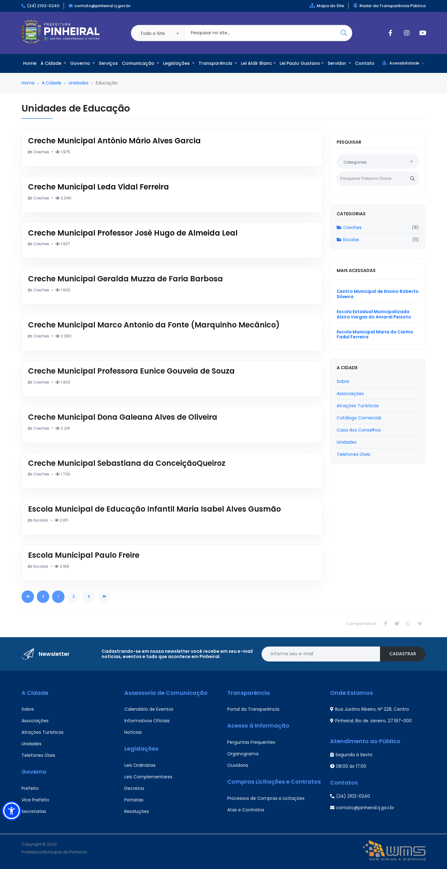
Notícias (133, 732)
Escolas (348, 239)
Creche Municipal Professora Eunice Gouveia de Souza (131, 371)
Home (29, 63)
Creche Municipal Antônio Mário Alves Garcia (114, 141)
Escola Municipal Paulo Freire (83, 555)
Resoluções (136, 811)
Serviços (108, 63)
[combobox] (157, 33)
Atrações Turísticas (43, 732)
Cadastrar (402, 654)
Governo (82, 63)
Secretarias (34, 811)
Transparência (218, 63)
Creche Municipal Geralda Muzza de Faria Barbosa (125, 279)
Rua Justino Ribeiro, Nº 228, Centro (369, 709)
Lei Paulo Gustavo (302, 63)
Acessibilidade (403, 63)
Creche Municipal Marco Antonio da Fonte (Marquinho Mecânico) (154, 325)
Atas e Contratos (245, 810)
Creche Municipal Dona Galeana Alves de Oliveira (122, 417)
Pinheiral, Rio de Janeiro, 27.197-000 (371, 721)
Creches (349, 227)
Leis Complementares (148, 777)
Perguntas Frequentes (251, 742)
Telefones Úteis (38, 755)
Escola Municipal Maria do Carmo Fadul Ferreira (375, 334)
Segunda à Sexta (351, 755)
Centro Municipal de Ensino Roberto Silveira (378, 294)
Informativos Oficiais (147, 721)
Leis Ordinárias (140, 765)
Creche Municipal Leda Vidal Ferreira (98, 187)
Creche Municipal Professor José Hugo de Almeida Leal (133, 233)
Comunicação (140, 63)
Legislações (179, 63)
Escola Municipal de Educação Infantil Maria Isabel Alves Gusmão (154, 509)
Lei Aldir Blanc (258, 63)
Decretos (134, 788)
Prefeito (30, 788)
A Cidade (53, 63)
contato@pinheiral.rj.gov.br (102, 6)
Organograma (242, 754)
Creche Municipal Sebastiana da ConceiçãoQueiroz (126, 463)
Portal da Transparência (253, 709)
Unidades (79, 83)
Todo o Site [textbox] (152, 33)
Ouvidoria (237, 765)
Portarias (133, 800)
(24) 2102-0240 (43, 6)
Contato (364, 63)
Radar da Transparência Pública (389, 6)
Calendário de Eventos (148, 709)
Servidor (339, 63)
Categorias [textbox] (355, 162)
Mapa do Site (327, 6)
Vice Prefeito (35, 800)
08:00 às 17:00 (348, 766)
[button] (11, 810)
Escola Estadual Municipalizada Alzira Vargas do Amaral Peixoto (374, 314)
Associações (35, 721)
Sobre (28, 709)
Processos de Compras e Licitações (266, 798)
